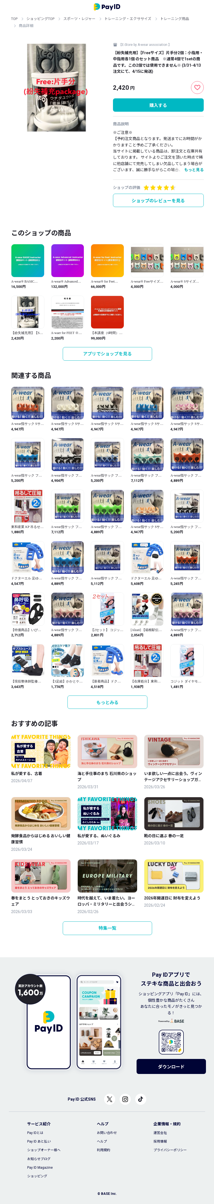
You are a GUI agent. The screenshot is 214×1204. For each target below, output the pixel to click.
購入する (158, 105)
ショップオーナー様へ (44, 1150)
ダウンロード (171, 1067)
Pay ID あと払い (39, 1141)
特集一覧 (107, 928)
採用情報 (160, 1141)
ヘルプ (102, 1141)
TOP (14, 19)
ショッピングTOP (40, 19)
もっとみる (107, 702)
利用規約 (103, 1150)
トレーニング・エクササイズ (127, 19)
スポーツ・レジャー (79, 19)
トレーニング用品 (174, 19)
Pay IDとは (35, 1133)
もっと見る (194, 170)
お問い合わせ (107, 1133)
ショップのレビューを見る (158, 200)
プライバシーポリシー (170, 1150)
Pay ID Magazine (40, 1168)
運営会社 (160, 1133)
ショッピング (37, 1176)
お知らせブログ (39, 1159)
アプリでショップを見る (107, 354)
